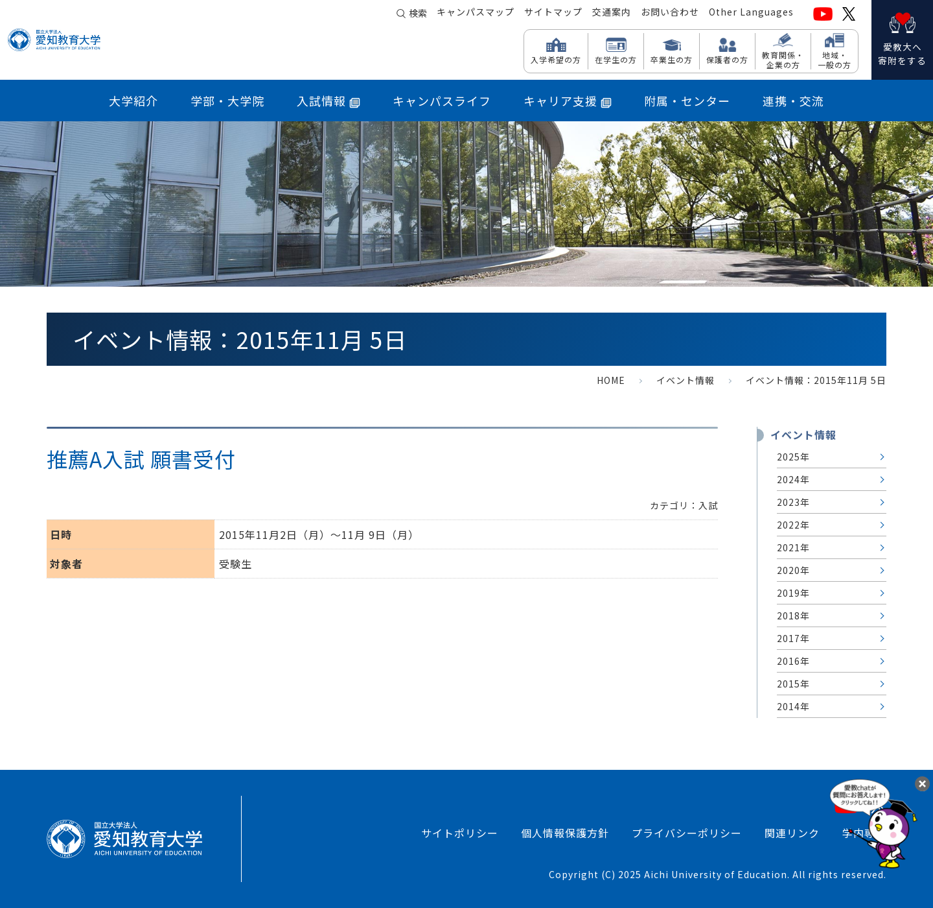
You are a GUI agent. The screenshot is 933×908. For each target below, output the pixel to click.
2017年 (793, 638)
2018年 (793, 615)
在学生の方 (616, 59)
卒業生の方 (672, 59)
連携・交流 (793, 100)
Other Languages (751, 13)
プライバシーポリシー (687, 833)
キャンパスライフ (442, 100)
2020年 (793, 570)
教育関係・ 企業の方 (783, 59)
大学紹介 (133, 100)
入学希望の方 (556, 59)
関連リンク (792, 833)
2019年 (793, 592)
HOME (611, 380)
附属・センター (687, 100)
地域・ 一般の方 (834, 59)
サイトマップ (553, 13)
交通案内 (611, 13)
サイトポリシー (459, 833)
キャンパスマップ (475, 13)
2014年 (793, 706)
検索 (418, 14)
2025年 (793, 456)
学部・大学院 (227, 100)
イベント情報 (685, 380)
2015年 (793, 683)
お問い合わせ (670, 13)
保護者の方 (727, 59)
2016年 (793, 660)
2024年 (793, 479)
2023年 (793, 502)
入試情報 (328, 100)
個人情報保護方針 (565, 833)
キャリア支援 (568, 100)
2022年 (793, 524)
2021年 (793, 547)
